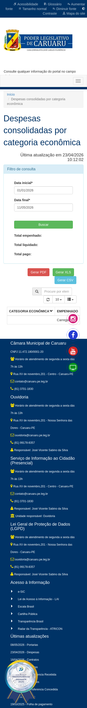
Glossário (52, 4)
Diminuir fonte (64, 9)
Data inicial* (23, 183)
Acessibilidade (25, 4)
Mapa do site (73, 13)
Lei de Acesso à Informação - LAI (38, 599)
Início (11, 94)
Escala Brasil (26, 606)
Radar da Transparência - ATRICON (40, 628)
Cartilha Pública (27, 614)
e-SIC (21, 591)
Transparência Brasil (30, 621)
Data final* (22, 200)
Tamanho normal (32, 9)
